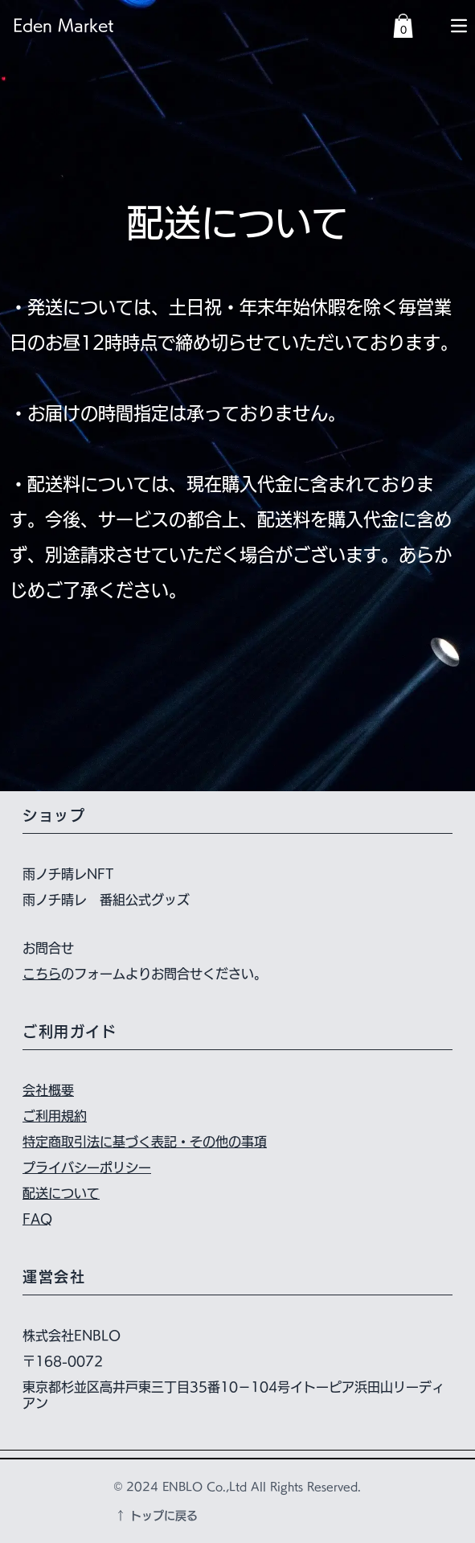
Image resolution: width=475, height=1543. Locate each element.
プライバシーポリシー (87, 1167)
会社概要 (48, 1090)
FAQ (37, 1219)
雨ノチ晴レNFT (68, 874)
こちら (42, 973)
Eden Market (63, 25)
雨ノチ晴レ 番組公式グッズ (106, 899)
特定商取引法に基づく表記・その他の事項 (145, 1141)
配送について (61, 1193)
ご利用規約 (55, 1116)
